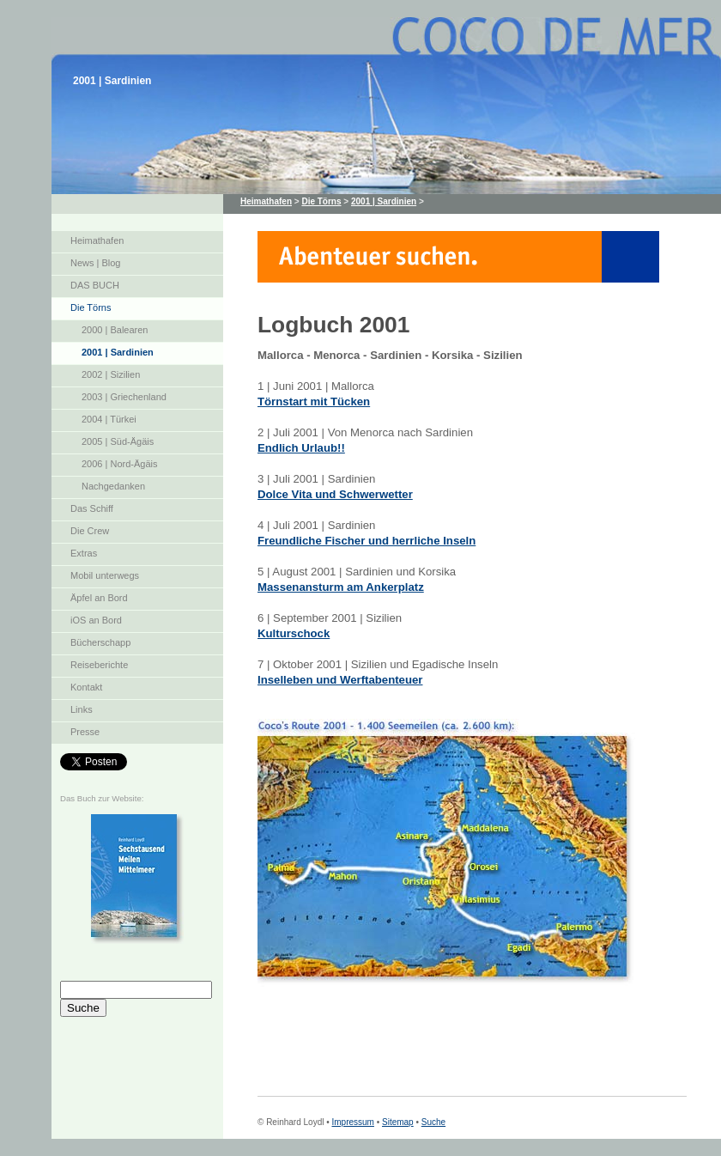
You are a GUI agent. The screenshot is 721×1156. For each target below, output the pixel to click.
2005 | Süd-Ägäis (118, 441)
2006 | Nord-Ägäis (119, 464)
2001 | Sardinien (118, 352)
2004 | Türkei (109, 419)
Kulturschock (294, 633)
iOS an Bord (96, 620)
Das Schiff (91, 508)
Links (81, 709)
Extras (83, 553)
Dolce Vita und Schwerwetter (335, 494)
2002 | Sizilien (111, 374)
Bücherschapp (100, 642)
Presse (85, 732)
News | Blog (95, 263)
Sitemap (398, 1122)
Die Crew (89, 531)
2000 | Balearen (115, 330)
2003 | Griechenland (124, 397)
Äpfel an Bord (99, 598)
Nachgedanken (113, 486)
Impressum (352, 1122)
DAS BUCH (94, 285)
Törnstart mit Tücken (314, 401)
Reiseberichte (99, 665)
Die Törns (90, 307)
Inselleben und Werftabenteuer (340, 679)
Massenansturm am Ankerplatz (341, 587)
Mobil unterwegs (104, 575)
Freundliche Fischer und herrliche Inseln (367, 540)
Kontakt (86, 687)
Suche (433, 1122)
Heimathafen (97, 240)
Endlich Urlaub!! (301, 447)
